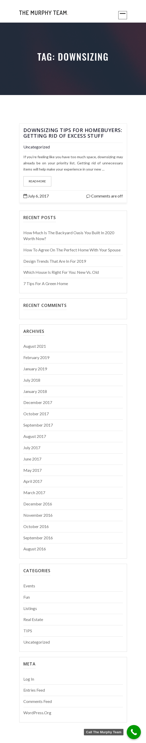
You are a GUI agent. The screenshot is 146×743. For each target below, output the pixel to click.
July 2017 (31, 447)
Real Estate (33, 619)
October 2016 (36, 526)
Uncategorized (36, 146)
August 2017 (34, 436)
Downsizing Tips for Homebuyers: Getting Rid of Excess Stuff (72, 133)
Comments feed (37, 701)
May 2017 (32, 470)
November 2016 (38, 515)
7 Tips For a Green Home (45, 283)
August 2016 (34, 548)
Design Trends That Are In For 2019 (54, 261)
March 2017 (34, 492)
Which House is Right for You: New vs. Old (61, 272)
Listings (30, 608)
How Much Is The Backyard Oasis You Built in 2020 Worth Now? (68, 235)
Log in (28, 678)
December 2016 (37, 503)
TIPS (27, 630)
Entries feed (34, 690)
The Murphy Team (44, 12)
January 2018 (35, 391)
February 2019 (36, 357)
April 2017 (32, 481)
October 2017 (36, 413)
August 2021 (34, 346)
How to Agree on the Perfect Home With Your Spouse (72, 249)
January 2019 (35, 368)
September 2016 (38, 537)
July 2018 (31, 380)
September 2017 (38, 424)
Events (29, 585)
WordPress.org (37, 712)
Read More (37, 181)
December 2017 (37, 402)
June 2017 (32, 458)
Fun (26, 597)
